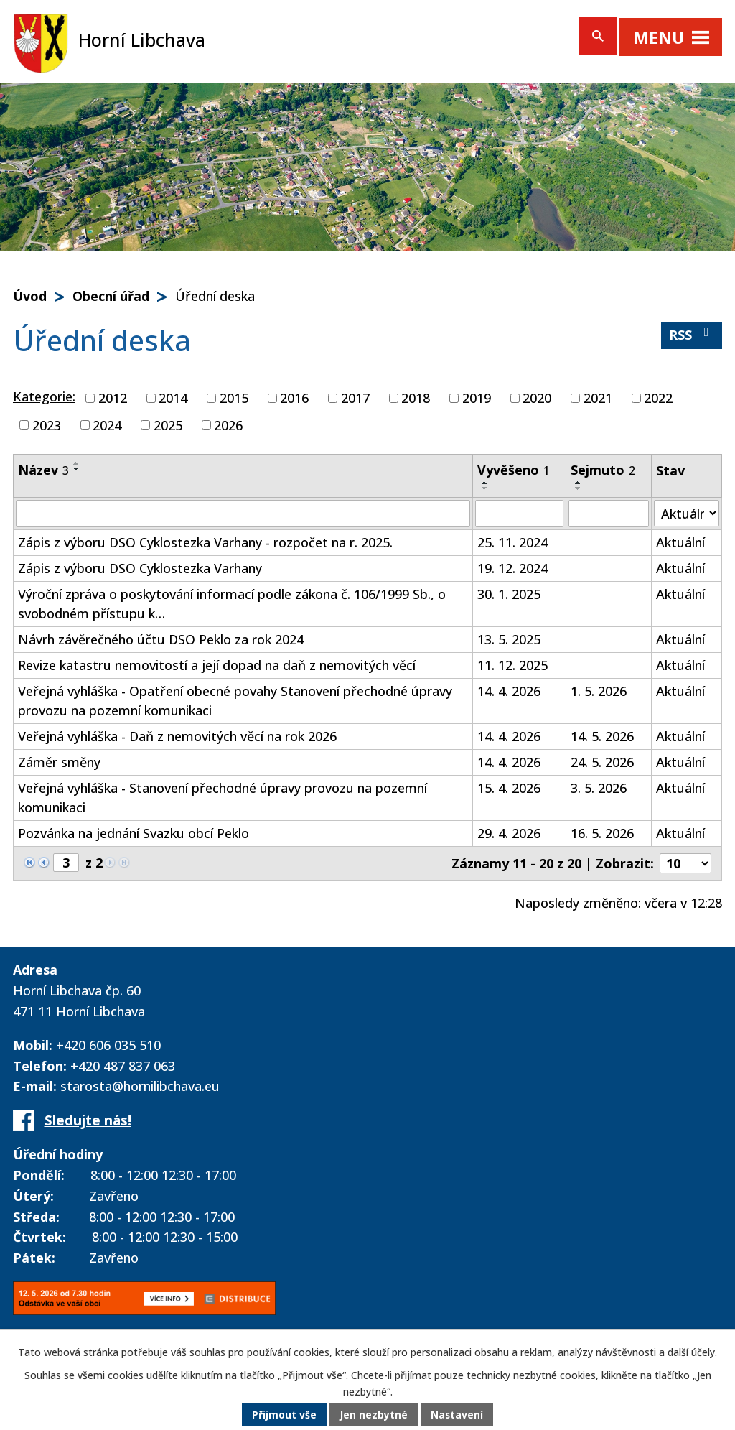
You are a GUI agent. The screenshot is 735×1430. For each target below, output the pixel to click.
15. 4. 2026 (508, 788)
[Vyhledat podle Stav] (686, 513)
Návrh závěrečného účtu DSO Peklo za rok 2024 (161, 639)
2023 (46, 424)
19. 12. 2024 (512, 568)
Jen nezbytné (374, 1415)
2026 (228, 424)
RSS (692, 334)
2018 (415, 398)
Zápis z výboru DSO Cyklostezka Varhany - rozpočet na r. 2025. (205, 542)
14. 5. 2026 (602, 736)
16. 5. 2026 (602, 833)
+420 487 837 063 (122, 1065)
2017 (355, 398)
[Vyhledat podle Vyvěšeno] (519, 513)
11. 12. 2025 (512, 665)
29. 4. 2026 (508, 833)
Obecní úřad (110, 296)
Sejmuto (603, 469)
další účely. (692, 1353)
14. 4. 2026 (508, 691)
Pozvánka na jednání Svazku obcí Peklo (133, 833)
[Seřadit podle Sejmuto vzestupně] (578, 483)
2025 (168, 424)
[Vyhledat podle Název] (243, 513)
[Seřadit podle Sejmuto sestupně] (578, 488)
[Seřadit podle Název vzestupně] (77, 463)
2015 (234, 398)
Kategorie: (44, 396)
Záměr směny (59, 762)
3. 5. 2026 (599, 788)
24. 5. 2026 (602, 762)
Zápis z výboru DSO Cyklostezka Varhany (140, 568)
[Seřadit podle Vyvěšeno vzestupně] (485, 483)
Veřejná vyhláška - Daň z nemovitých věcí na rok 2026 (177, 736)
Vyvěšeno (513, 469)
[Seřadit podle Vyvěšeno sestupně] (485, 488)
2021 (598, 398)
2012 (112, 398)
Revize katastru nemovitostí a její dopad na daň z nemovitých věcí (217, 665)
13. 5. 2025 (508, 639)
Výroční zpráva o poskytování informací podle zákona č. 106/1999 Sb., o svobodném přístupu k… (232, 603)
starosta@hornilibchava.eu (140, 1086)
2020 (537, 398)
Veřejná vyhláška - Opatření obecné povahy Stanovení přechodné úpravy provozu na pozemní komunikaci (235, 700)
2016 (294, 398)
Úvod (30, 296)
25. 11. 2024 (512, 542)
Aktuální (680, 542)
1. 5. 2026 (599, 691)
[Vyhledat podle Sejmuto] (608, 513)
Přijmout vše (284, 1415)
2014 (173, 398)
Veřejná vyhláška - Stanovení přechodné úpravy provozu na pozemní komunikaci (222, 797)
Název (43, 469)
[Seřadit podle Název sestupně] (77, 469)
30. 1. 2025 (508, 594)
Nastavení (457, 1415)
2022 (658, 398)
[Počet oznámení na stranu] (685, 863)
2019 (476, 398)
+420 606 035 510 (108, 1045)
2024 (107, 424)
